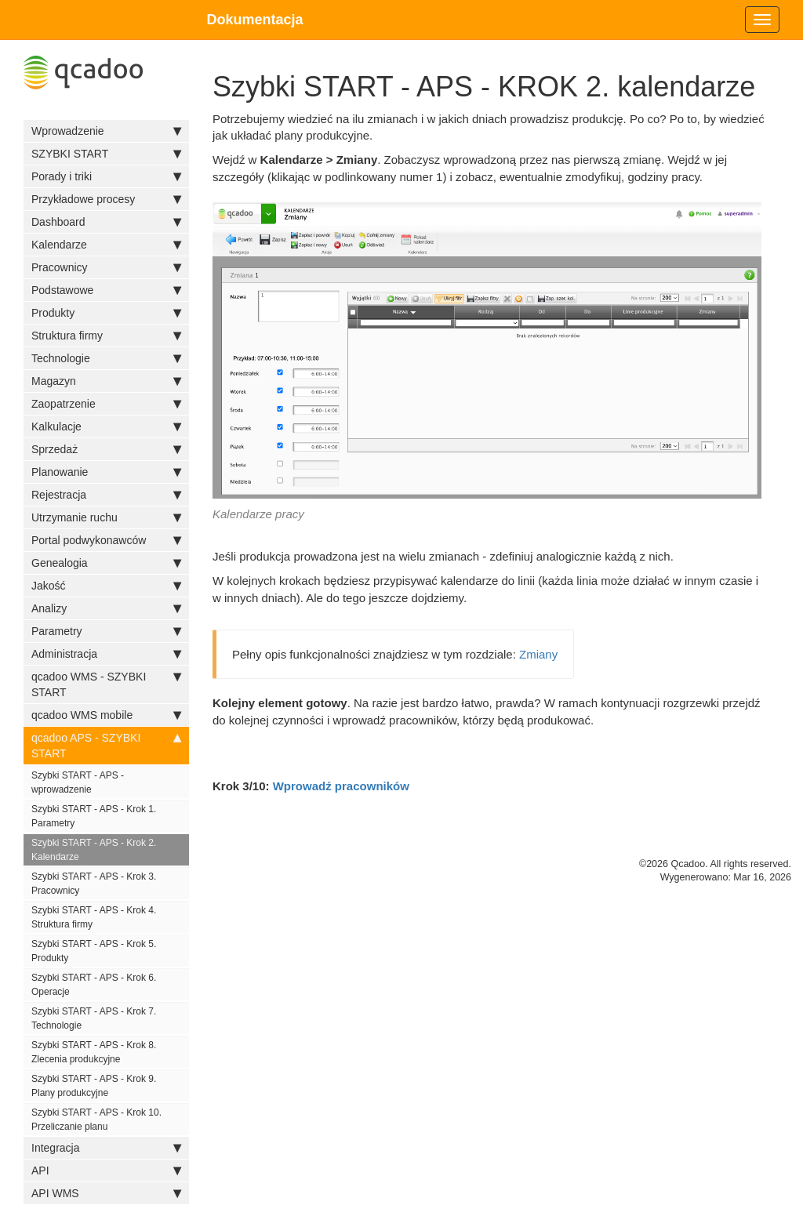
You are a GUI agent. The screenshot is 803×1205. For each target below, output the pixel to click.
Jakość (106, 585)
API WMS (106, 1193)
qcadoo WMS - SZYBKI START (106, 684)
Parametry (106, 631)
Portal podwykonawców (106, 540)
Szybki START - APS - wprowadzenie (77, 782)
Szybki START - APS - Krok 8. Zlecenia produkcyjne (93, 1052)
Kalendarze (106, 244)
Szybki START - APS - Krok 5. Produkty (93, 951)
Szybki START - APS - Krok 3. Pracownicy (93, 883)
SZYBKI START (106, 154)
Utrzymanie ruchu (106, 517)
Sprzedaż (106, 449)
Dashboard (106, 222)
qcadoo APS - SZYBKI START (106, 745)
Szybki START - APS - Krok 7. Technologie (93, 1018)
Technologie (106, 358)
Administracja (106, 654)
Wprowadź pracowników (341, 786)
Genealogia (106, 563)
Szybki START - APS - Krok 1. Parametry (93, 816)
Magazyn (106, 381)
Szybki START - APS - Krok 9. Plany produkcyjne (93, 1085)
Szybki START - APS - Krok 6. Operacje (93, 984)
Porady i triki (106, 176)
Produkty (106, 313)
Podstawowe (106, 290)
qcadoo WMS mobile (106, 715)
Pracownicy (106, 267)
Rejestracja (106, 495)
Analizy (106, 608)
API (106, 1170)
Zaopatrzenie (106, 404)
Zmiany (538, 654)
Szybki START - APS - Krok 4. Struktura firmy (93, 917)
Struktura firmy (106, 335)
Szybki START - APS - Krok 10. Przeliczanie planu (96, 1119)
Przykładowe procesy (106, 199)
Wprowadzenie (106, 131)
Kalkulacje (106, 426)
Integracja (106, 1148)
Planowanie (106, 472)
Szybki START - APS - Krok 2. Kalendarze (93, 849)
